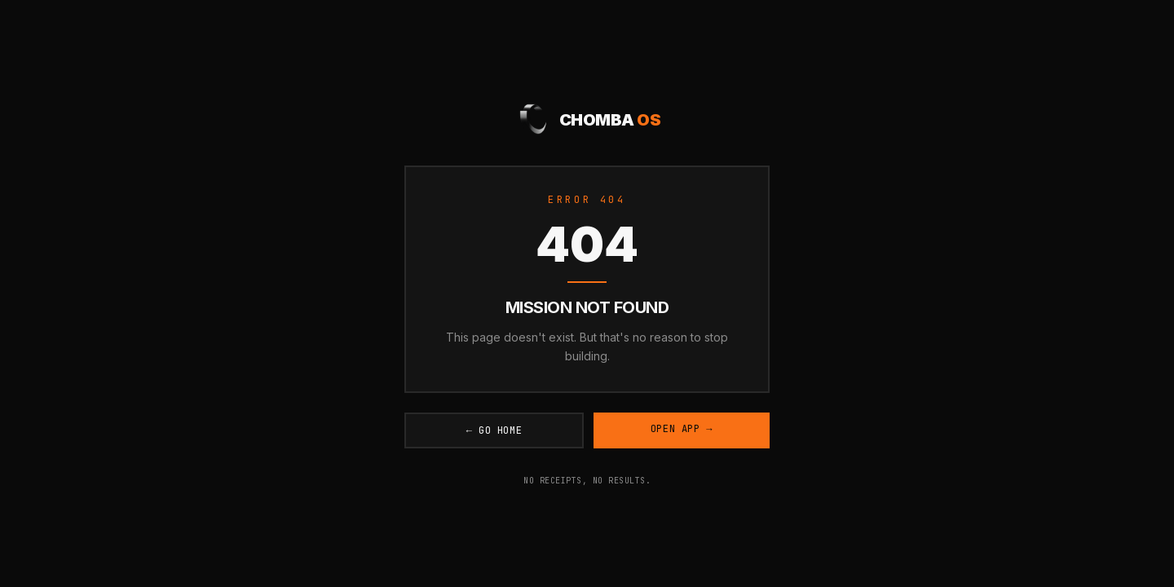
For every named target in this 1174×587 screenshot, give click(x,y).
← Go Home (494, 430)
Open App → (682, 428)
